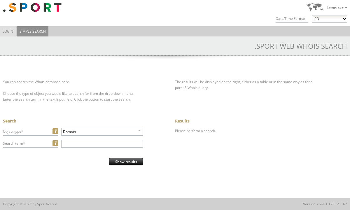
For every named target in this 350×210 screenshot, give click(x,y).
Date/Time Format (290, 18)
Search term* (14, 143)
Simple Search (33, 31)
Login (8, 31)
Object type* (13, 131)
